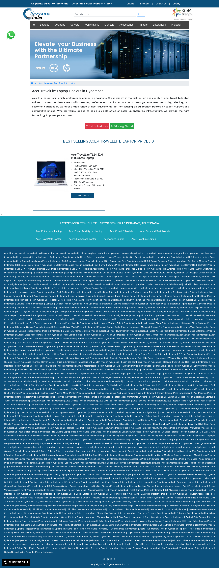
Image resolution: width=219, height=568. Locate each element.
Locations (144, 3)
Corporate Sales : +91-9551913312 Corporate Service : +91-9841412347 (71, 3)
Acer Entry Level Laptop (49, 231)
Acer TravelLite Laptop (64, 83)
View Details (82, 195)
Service (130, 3)
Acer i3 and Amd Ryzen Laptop (85, 231)
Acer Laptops (45, 83)
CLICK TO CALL (16, 562)
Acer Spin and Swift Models (155, 231)
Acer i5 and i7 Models (121, 231)
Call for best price (97, 126)
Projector (176, 24)
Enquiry (176, 3)
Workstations (91, 24)
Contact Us (161, 3)
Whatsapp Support (122, 126)
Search (141, 14)
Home (34, 83)
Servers (74, 24)
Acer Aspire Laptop (114, 239)
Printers (143, 24)
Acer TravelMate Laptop (48, 239)
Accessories (126, 24)
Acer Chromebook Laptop (83, 239)
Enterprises (159, 24)
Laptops (44, 24)
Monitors (109, 24)
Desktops (59, 24)
